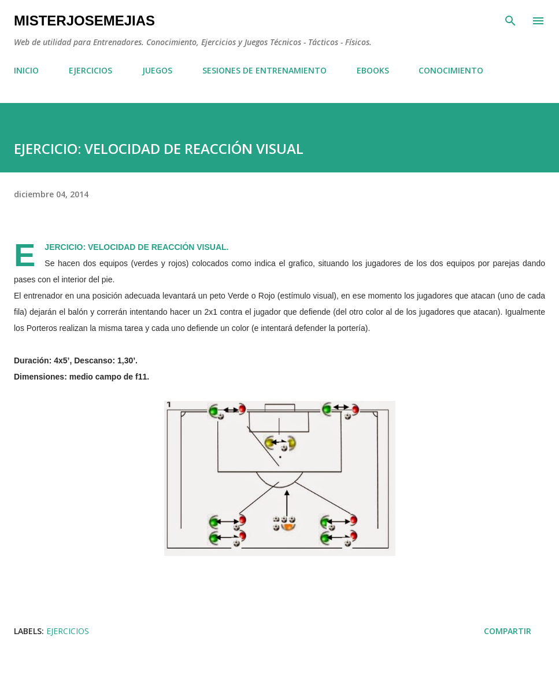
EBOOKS (373, 70)
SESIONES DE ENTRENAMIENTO (264, 70)
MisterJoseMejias (84, 20)
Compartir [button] (507, 630)
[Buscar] (510, 21)
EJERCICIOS (90, 70)
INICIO (26, 70)
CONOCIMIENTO (451, 70)
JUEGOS (157, 70)
